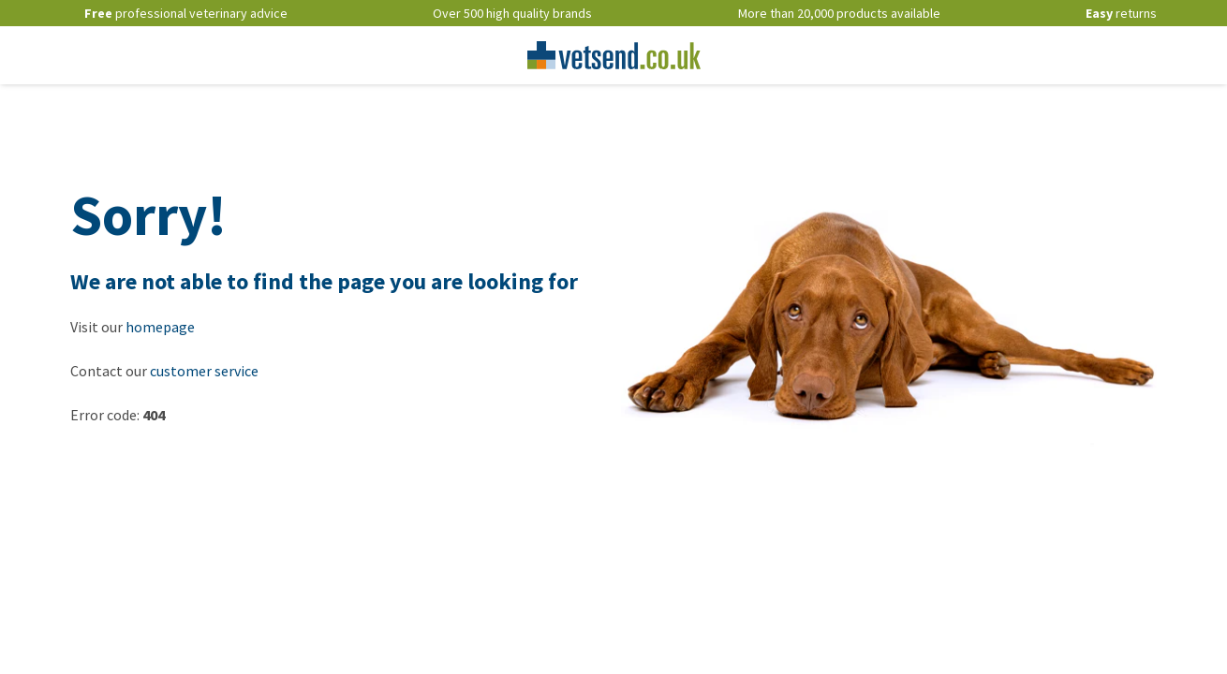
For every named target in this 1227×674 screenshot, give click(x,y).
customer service (204, 370)
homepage (160, 326)
